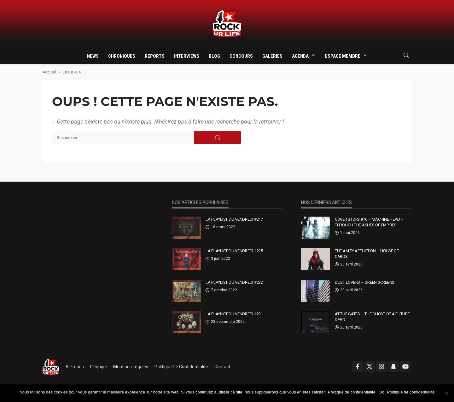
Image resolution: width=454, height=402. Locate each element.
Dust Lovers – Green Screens (364, 282)
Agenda (300, 56)
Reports (155, 56)
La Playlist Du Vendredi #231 (234, 314)
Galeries (272, 56)
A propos (75, 366)
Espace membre (342, 56)
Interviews (186, 56)
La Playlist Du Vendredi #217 (234, 219)
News (93, 56)
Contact (222, 366)
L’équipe (98, 366)
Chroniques (121, 56)
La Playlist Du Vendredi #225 (234, 250)
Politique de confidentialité (181, 366)
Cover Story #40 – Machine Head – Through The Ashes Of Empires (369, 222)
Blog (214, 56)
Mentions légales (130, 366)
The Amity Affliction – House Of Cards (367, 253)
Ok (381, 392)
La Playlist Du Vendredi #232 (234, 282)
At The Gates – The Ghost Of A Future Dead (372, 317)
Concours (241, 56)
